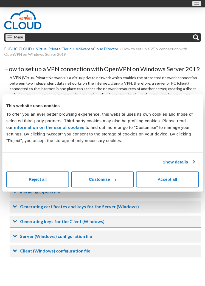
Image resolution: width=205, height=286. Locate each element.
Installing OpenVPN (40, 191)
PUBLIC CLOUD (18, 48)
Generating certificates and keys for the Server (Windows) (79, 206)
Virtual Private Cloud (54, 48)
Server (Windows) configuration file (56, 236)
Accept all (167, 179)
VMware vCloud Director (97, 48)
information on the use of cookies (49, 127)
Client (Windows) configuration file (55, 250)
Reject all (38, 179)
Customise (103, 179)
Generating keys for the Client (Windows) (62, 221)
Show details (175, 162)
